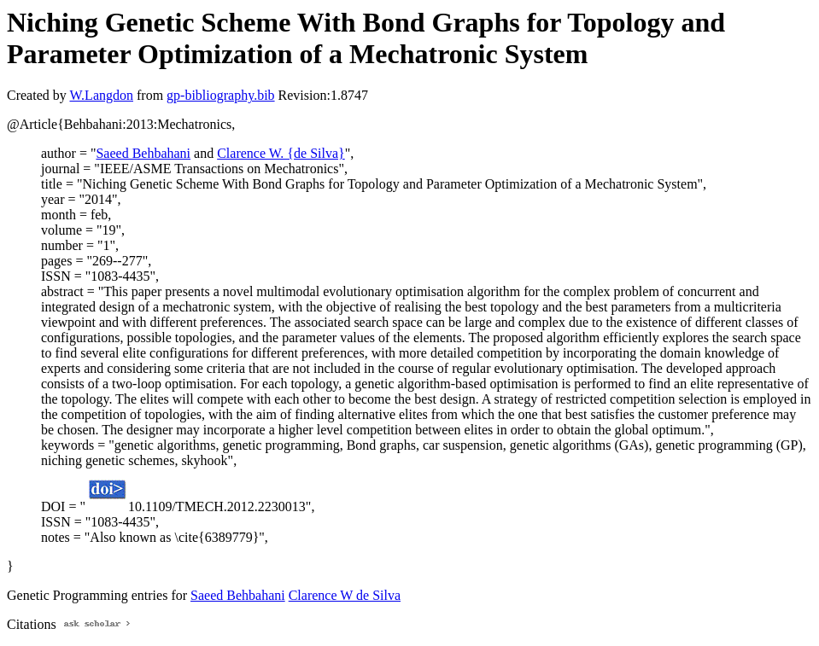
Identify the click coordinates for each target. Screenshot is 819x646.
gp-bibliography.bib (221, 95)
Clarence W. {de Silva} (281, 153)
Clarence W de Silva (345, 595)
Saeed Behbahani (143, 153)
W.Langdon (101, 95)
